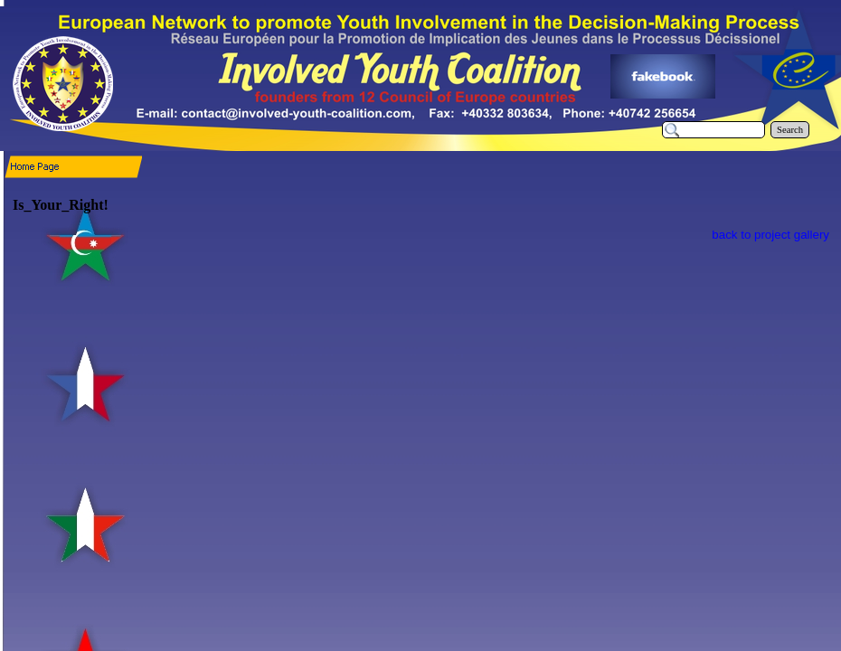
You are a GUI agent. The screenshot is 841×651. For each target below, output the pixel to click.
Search (790, 130)
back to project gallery (770, 234)
